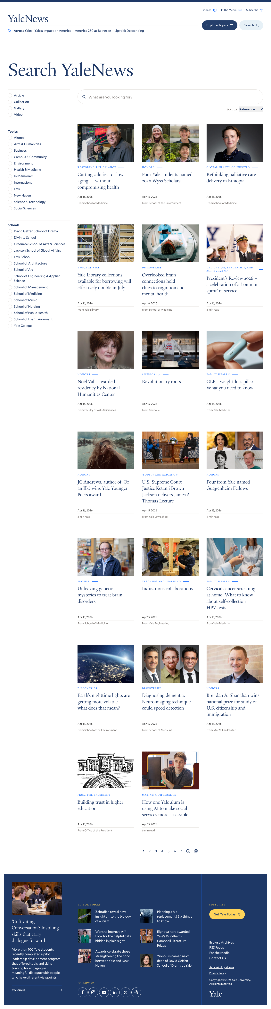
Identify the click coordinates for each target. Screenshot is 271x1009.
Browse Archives (221, 942)
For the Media (219, 952)
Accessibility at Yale (221, 967)
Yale (215, 995)
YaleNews (28, 20)
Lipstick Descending (129, 30)
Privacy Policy (217, 973)
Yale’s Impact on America (53, 30)
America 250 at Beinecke (93, 30)
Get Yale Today (227, 914)
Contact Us (217, 958)
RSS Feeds (216, 947)
